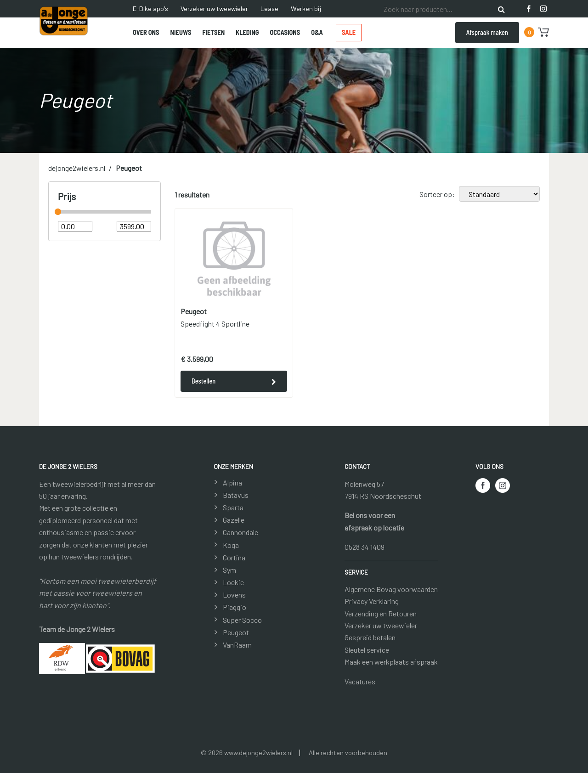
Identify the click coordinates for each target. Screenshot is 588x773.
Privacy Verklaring (372, 601)
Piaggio (234, 607)
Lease (269, 8)
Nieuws (181, 32)
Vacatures (360, 681)
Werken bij (306, 8)
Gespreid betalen (370, 637)
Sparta (233, 507)
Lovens (234, 594)
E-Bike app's (150, 8)
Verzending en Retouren (381, 613)
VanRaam (237, 644)
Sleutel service (367, 649)
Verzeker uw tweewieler (214, 8)
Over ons (146, 32)
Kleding (247, 32)
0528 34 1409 (364, 546)
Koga (231, 545)
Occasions (285, 32)
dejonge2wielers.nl (76, 168)
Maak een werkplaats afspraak (391, 661)
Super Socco (242, 619)
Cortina (234, 557)
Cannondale (240, 532)
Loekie (233, 582)
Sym (229, 569)
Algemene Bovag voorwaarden (391, 589)
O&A (317, 32)
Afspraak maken (487, 32)
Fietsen (213, 32)
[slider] (58, 212)
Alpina (232, 482)
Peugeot (129, 168)
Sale (349, 32)
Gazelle (233, 519)
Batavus (236, 495)
